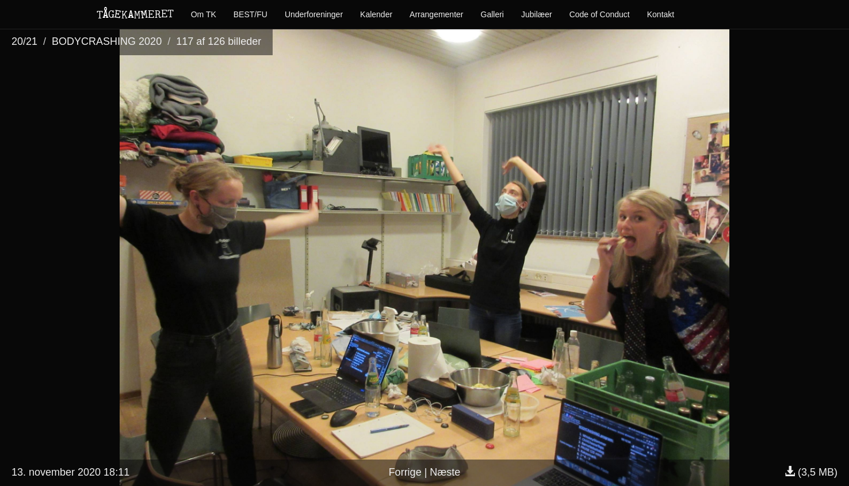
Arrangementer (436, 14)
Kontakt (660, 14)
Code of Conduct (599, 14)
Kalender (376, 14)
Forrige (405, 472)
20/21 (24, 41)
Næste (445, 472)
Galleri (492, 14)
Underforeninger (314, 14)
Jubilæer (536, 14)
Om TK (203, 14)
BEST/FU (250, 14)
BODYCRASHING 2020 (107, 41)
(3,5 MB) (811, 472)
